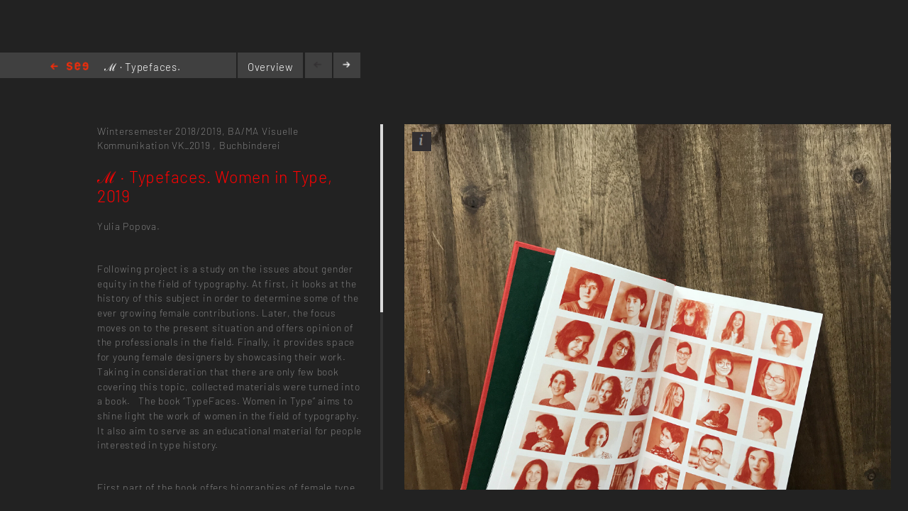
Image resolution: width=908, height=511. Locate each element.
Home (69, 67)
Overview (271, 66)
